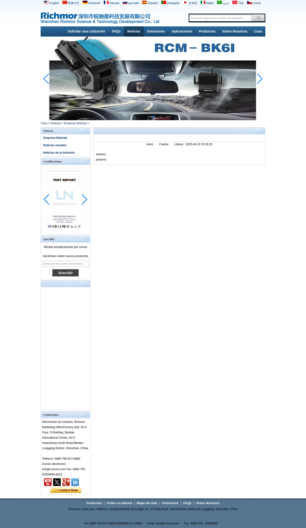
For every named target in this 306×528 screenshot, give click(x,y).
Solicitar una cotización (86, 31)
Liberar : (180, 144)
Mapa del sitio (147, 503)
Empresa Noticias (75, 123)
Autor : (151, 144)
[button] (141, 117)
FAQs (116, 31)
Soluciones (156, 31)
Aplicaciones (182, 31)
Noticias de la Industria (59, 152)
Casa (258, 31)
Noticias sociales (54, 145)
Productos (207, 31)
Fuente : (164, 144)
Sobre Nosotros (234, 31)
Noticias (133, 31)
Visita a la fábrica (119, 503)
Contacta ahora (65, 490)
